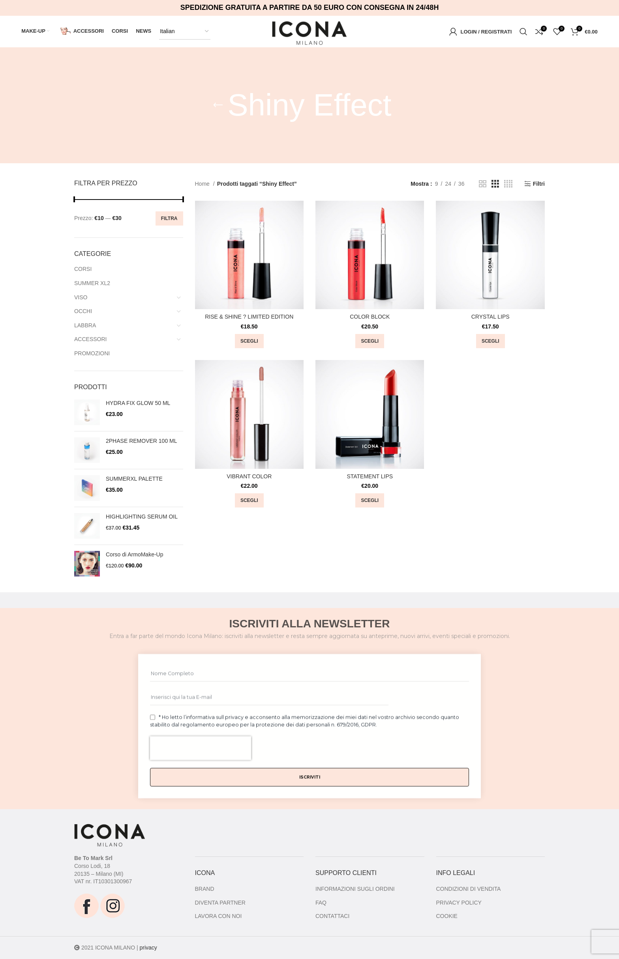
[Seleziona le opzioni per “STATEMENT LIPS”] (369, 500)
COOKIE (447, 916)
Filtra (169, 218)
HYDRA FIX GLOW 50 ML (138, 403)
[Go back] (218, 105)
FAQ (320, 902)
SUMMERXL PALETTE (134, 479)
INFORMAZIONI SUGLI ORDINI (355, 889)
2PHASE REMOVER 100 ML (141, 441)
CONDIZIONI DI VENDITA (468, 889)
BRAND (204, 889)
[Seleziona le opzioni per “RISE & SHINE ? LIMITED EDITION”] (249, 341)
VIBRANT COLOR (249, 476)
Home (203, 184)
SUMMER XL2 (92, 283)
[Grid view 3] (495, 184)
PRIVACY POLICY (459, 902)
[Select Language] (184, 31)
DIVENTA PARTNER (220, 902)
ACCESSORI (90, 339)
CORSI (83, 269)
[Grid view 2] (482, 184)
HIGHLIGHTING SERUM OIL (142, 516)
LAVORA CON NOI (218, 916)
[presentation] (200, 811)
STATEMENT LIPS (370, 476)
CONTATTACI (332, 916)
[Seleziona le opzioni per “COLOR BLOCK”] (369, 341)
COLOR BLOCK (370, 316)
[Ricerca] (523, 31)
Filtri (539, 184)
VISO (80, 297)
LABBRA (85, 325)
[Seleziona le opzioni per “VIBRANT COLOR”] (249, 500)
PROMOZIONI (92, 353)
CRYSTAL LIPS (490, 316)
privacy (148, 947)
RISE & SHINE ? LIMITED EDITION (249, 316)
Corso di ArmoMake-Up (134, 554)
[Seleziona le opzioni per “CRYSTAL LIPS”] (490, 341)
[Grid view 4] (508, 184)
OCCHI (83, 311)
